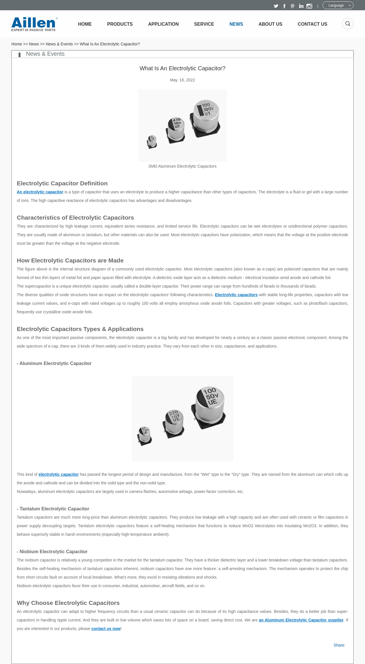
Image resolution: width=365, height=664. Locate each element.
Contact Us (312, 24)
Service (204, 24)
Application (163, 24)
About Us (271, 24)
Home (85, 24)
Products (120, 24)
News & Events (59, 44)
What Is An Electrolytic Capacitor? (110, 44)
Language (336, 5)
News (236, 24)
